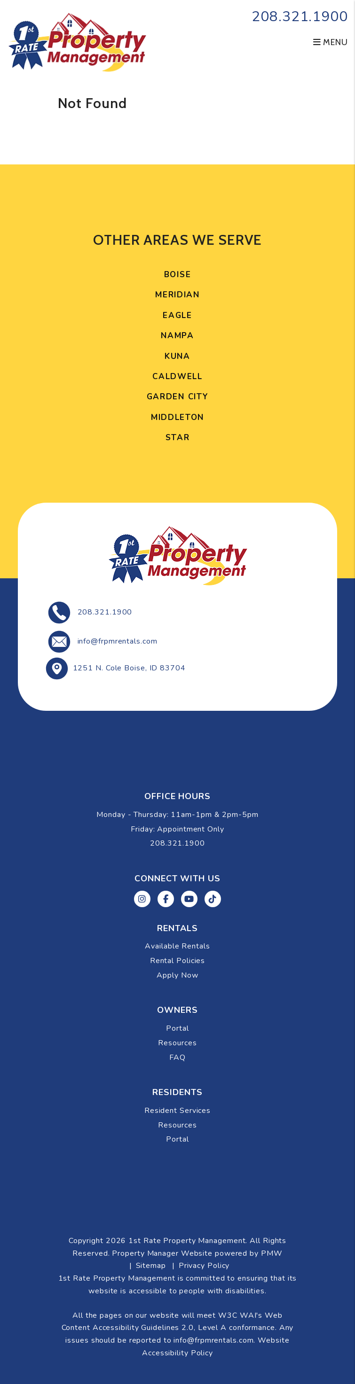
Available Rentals (177, 946)
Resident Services (177, 1110)
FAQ (177, 1057)
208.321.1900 (300, 16)
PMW (272, 1253)
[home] (77, 41)
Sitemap (151, 1265)
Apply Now (177, 975)
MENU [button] (330, 42)
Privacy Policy (204, 1265)
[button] (142, 899)
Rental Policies (177, 961)
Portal (177, 1028)
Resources (177, 1043)
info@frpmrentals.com (118, 641)
